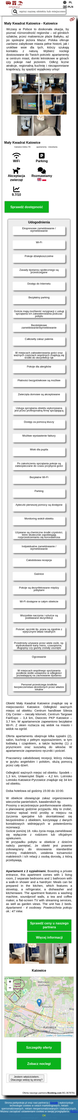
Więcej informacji (49, 937)
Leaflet (49, 1035)
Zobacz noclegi (39, 1063)
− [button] (10, 988)
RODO (74, 1111)
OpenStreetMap (65, 1035)
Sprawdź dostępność (26, 207)
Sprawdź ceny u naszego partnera (49, 925)
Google (54, 1102)
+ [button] (10, 982)
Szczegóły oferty (39, 1047)
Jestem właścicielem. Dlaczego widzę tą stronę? (26, 1078)
